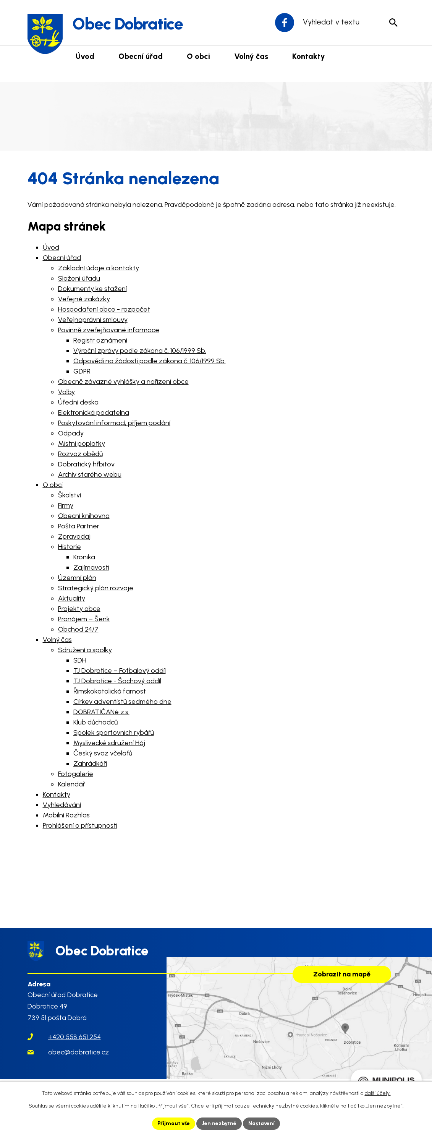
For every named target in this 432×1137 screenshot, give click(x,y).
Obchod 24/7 (78, 629)
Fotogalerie (75, 774)
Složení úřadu (79, 278)
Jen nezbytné (219, 1123)
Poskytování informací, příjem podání (114, 423)
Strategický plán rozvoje (95, 588)
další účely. (378, 1093)
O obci (53, 485)
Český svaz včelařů (102, 753)
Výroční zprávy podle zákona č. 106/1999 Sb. (139, 350)
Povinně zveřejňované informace (108, 330)
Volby (66, 392)
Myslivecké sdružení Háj (109, 743)
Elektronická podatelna (93, 412)
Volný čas (57, 639)
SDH (79, 660)
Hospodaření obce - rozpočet (104, 309)
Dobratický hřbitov (86, 464)
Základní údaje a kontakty (98, 268)
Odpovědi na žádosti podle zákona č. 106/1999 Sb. (149, 361)
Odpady (71, 433)
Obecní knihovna (84, 516)
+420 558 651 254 (74, 1037)
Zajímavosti (91, 567)
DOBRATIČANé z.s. (101, 712)
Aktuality (71, 598)
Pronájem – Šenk (84, 619)
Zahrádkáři (90, 763)
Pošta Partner (78, 526)
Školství (69, 495)
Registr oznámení (100, 340)
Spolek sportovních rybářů (113, 732)
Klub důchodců (95, 722)
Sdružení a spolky (85, 650)
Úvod (51, 247)
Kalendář (71, 784)
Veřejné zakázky (84, 299)
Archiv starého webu (89, 474)
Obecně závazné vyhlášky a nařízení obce (123, 381)
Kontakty (56, 794)
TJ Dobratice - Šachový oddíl (117, 681)
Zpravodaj (74, 536)
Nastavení (261, 1123)
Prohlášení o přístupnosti (80, 825)
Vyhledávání (62, 805)
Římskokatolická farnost (109, 691)
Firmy (65, 505)
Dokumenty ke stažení (92, 288)
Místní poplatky (81, 443)
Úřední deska (78, 402)
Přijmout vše (173, 1123)
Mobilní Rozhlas (66, 815)
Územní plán (77, 577)
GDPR (82, 371)
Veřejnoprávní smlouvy (93, 319)
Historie (69, 547)
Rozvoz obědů (80, 454)
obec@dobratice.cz (78, 1053)
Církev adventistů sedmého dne (122, 701)
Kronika (84, 557)
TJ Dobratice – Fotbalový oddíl (119, 670)
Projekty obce (79, 608)
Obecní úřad (62, 257)
